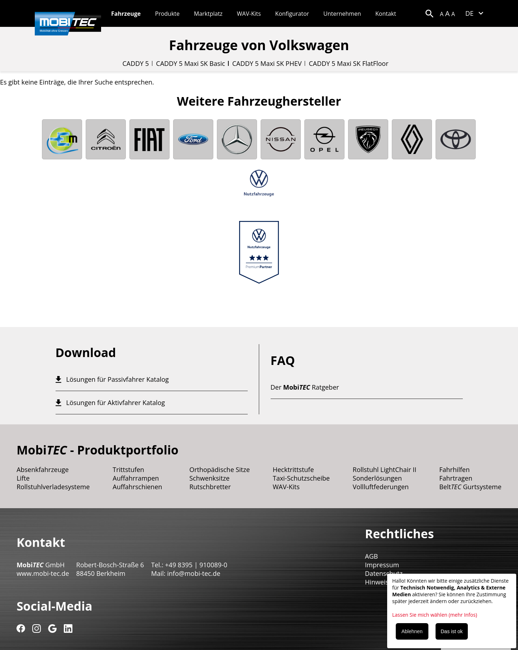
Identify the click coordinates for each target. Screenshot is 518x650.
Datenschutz (384, 573)
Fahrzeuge (126, 14)
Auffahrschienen (137, 486)
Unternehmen (342, 14)
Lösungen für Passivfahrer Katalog (117, 379)
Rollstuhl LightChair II (385, 469)
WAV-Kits (249, 14)
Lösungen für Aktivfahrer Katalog (115, 402)
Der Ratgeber (305, 387)
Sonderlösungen (377, 478)
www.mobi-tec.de (42, 573)
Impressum (382, 564)
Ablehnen (412, 631)
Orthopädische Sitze (219, 469)
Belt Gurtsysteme (470, 486)
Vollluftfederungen (381, 486)
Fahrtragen (455, 478)
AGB (371, 556)
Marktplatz (208, 14)
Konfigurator (292, 14)
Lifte (23, 478)
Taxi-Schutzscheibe (301, 478)
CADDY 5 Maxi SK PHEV (267, 63)
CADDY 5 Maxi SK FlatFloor (348, 63)
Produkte (167, 14)
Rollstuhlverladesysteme (53, 486)
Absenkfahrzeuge (42, 469)
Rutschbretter (210, 486)
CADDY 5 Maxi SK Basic (190, 63)
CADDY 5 (135, 63)
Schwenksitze (209, 478)
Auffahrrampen (136, 478)
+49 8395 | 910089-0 (196, 564)
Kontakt (385, 14)
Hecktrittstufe (293, 469)
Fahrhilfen (454, 469)
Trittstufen (128, 469)
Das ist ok (451, 631)
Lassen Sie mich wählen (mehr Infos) (434, 614)
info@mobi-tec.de (193, 573)
